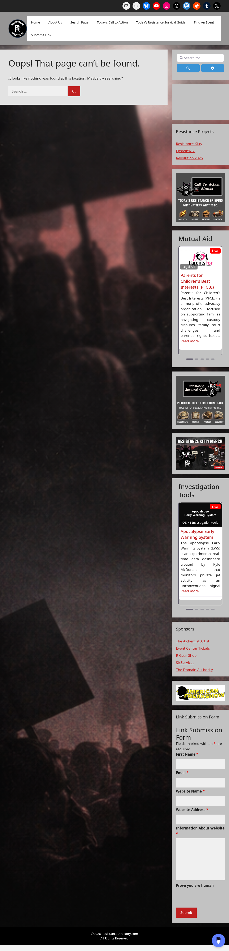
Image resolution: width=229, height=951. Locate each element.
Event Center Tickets (193, 648)
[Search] (74, 91)
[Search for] (200, 58)
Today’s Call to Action (112, 22)
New (215, 250)
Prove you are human (195, 885)
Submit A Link (41, 35)
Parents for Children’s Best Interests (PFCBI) (197, 281)
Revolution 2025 (189, 158)
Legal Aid (188, 267)
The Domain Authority (194, 669)
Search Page (79, 22)
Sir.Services (185, 662)
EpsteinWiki (185, 150)
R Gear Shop (186, 655)
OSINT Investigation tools (200, 523)
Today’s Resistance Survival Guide (161, 22)
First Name (187, 754)
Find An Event (204, 22)
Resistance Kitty (189, 143)
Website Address (192, 809)
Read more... (191, 341)
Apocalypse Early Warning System (197, 534)
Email (182, 772)
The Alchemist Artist (192, 641)
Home (35, 22)
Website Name (190, 791)
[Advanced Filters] (212, 68)
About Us (55, 22)
